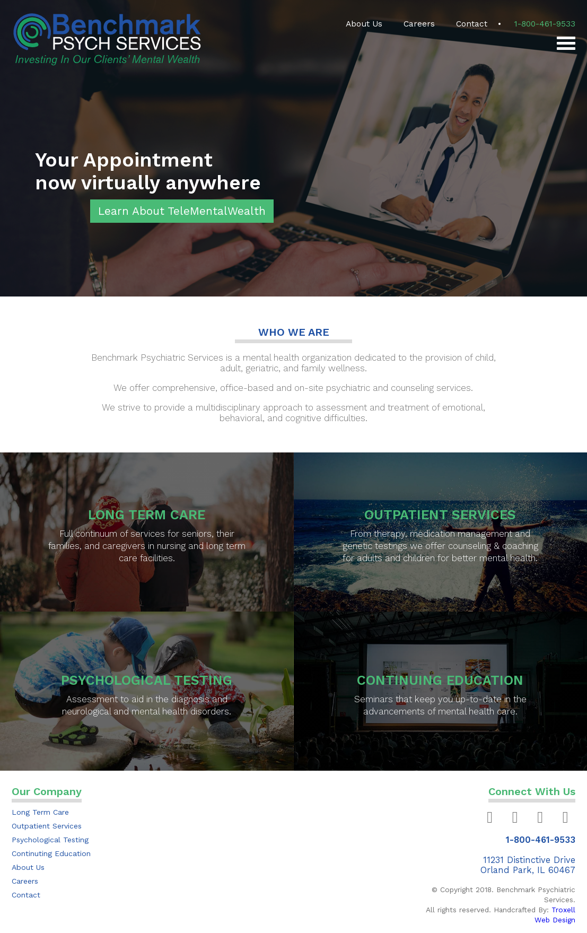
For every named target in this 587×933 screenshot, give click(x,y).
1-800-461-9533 (544, 24)
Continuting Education (51, 853)
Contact (471, 24)
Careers (419, 24)
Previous (13, 148)
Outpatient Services (47, 826)
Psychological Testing (50, 839)
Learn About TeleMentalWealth (182, 211)
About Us (364, 24)
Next (565, 148)
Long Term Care (40, 812)
